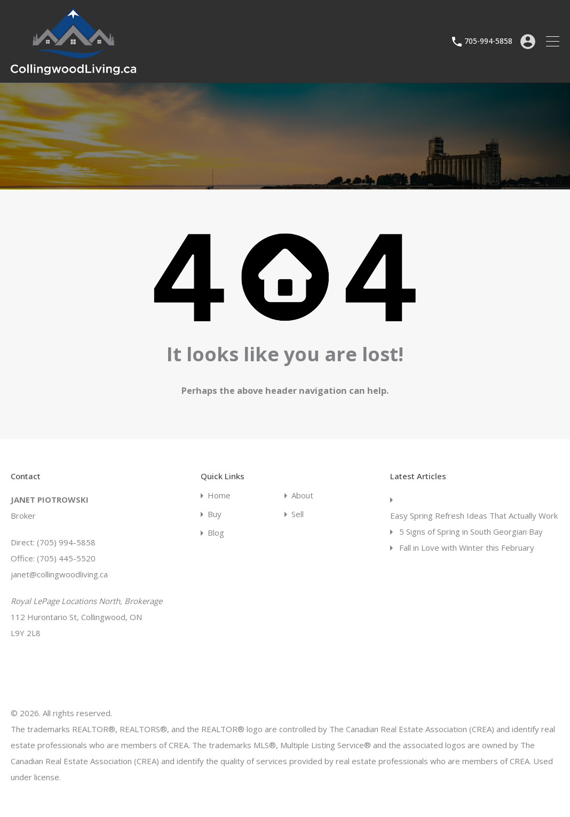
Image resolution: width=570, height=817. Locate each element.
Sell (297, 514)
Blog (216, 533)
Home (219, 495)
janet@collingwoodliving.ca (59, 574)
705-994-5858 (488, 41)
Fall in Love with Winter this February (466, 547)
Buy (214, 514)
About (302, 495)
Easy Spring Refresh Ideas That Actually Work (474, 515)
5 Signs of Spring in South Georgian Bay (471, 531)
